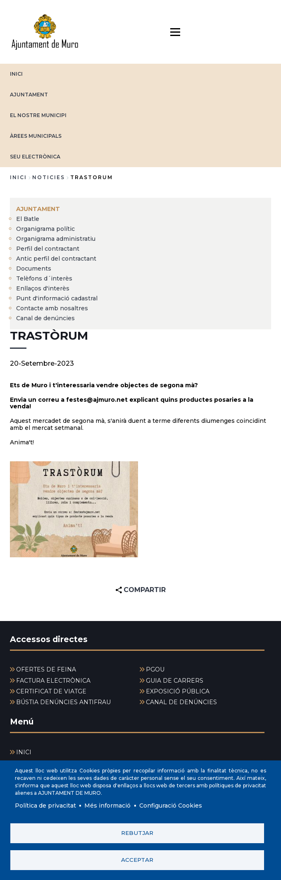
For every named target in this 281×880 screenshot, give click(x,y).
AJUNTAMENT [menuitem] (38, 209)
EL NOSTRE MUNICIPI (38, 115)
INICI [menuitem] (23, 752)
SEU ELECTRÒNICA (35, 156)
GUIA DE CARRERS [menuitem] (174, 680)
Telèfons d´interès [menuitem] (44, 278)
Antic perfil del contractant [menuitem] (56, 258)
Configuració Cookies (170, 805)
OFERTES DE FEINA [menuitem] (46, 669)
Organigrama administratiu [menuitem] (55, 238)
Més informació (107, 805)
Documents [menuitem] (33, 268)
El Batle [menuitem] (27, 219)
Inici (18, 177)
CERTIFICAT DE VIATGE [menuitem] (51, 691)
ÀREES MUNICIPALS (36, 136)
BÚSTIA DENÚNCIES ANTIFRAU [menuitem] (63, 702)
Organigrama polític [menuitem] (45, 229)
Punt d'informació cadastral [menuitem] (57, 298)
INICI (16, 74)
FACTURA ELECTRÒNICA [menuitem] (53, 680)
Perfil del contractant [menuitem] (47, 248)
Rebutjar (137, 833)
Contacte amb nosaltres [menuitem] (52, 308)
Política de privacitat (45, 805)
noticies (48, 177)
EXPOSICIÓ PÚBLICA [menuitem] (178, 691)
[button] (74, 509)
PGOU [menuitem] (155, 669)
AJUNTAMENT (29, 94)
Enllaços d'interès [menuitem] (42, 288)
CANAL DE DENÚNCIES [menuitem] (181, 702)
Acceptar (137, 859)
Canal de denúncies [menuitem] (45, 318)
